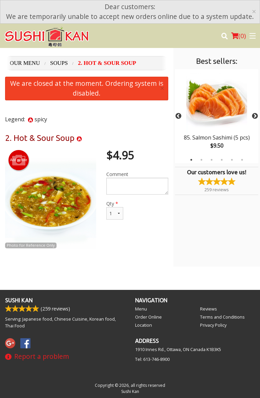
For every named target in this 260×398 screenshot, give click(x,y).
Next (255, 116)
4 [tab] (221, 159)
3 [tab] (211, 159)
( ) (238, 36)
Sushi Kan (18, 300)
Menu (141, 309)
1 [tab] (191, 159)
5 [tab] (232, 159)
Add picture (18, 160)
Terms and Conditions (222, 317)
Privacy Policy (213, 325)
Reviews (208, 309)
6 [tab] (242, 159)
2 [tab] (201, 159)
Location (143, 325)
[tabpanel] (217, 116)
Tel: (152, 359)
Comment (137, 183)
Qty (114, 210)
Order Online (148, 317)
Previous (178, 116)
